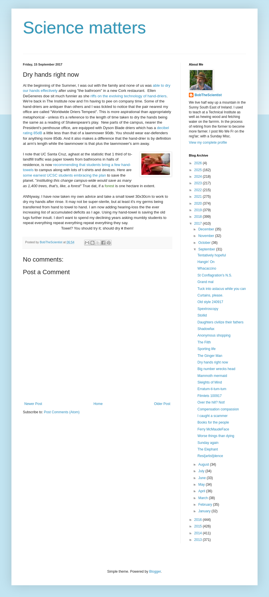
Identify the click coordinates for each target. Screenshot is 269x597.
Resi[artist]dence (210, 456)
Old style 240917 (210, 302)
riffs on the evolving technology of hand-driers (128, 96)
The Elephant (207, 449)
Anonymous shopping (213, 335)
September (207, 249)
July (201, 471)
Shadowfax (205, 329)
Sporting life (206, 349)
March (203, 498)
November (206, 236)
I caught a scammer (212, 416)
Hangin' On (206, 262)
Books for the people (213, 422)
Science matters (84, 27)
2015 (198, 526)
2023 (198, 183)
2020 (198, 203)
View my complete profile (208, 143)
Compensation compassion (218, 409)
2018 (198, 217)
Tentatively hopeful (211, 255)
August (204, 464)
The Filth (204, 342)
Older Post (162, 404)
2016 (198, 520)
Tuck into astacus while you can (221, 289)
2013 (198, 540)
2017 (198, 224)
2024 (198, 177)
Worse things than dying (215, 436)
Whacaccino (206, 268)
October (204, 243)
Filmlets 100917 (209, 396)
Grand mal (205, 282)
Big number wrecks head (216, 369)
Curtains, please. (210, 295)
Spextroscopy (207, 309)
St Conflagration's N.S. (214, 275)
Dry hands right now (212, 362)
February (205, 505)
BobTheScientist (208, 95)
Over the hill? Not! (211, 402)
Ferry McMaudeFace (213, 429)
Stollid (202, 315)
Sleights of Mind (209, 382)
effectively (49, 90)
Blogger (155, 572)
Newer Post (33, 404)
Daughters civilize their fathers (220, 322)
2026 (198, 163)
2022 (198, 190)
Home (98, 404)
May (202, 485)
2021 (198, 197)
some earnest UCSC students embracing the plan (64, 175)
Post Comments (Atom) (62, 412)
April (202, 491)
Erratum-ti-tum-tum (211, 389)
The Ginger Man (209, 356)
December (206, 229)
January (204, 511)
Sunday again (207, 443)
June (202, 478)
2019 (198, 210)
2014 (198, 533)
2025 (198, 170)
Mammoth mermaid (212, 376)
